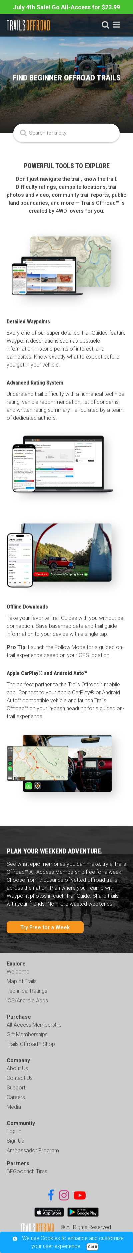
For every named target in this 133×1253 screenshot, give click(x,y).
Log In (14, 1131)
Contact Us (20, 1078)
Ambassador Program (33, 1150)
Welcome (18, 971)
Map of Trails (22, 981)
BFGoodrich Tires (27, 1171)
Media (14, 1107)
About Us (17, 1068)
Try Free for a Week (45, 927)
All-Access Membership (34, 1025)
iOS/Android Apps (27, 1000)
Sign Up (15, 1141)
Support (16, 1087)
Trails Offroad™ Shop (31, 1044)
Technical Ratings (27, 991)
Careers (16, 1097)
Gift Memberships (27, 1034)
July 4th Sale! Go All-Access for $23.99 (66, 7)
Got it (92, 1247)
